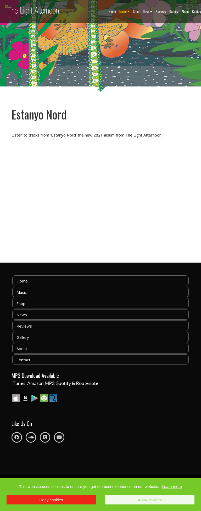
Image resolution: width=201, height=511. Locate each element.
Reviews (161, 11)
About (185, 11)
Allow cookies (150, 500)
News (147, 11)
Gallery (173, 11)
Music (124, 11)
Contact (23, 359)
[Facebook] (17, 437)
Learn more (172, 486)
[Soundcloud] (31, 437)
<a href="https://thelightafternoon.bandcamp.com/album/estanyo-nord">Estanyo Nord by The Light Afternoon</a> (64, 197)
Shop (136, 11)
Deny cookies (51, 500)
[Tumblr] (45, 437)
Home (112, 11)
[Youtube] (59, 437)
